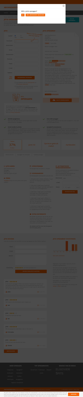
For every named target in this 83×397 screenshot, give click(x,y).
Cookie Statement (52, 396)
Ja (22, 15)
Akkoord (73, 394)
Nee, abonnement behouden (35, 15)
